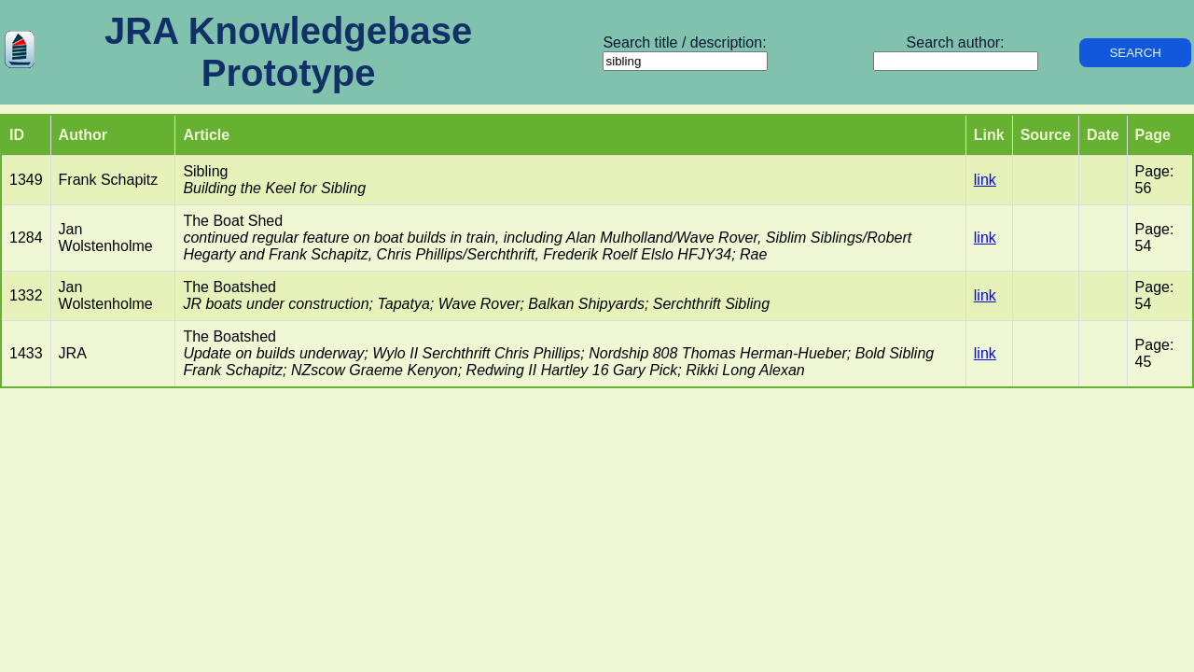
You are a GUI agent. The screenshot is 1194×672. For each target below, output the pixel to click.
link (985, 180)
